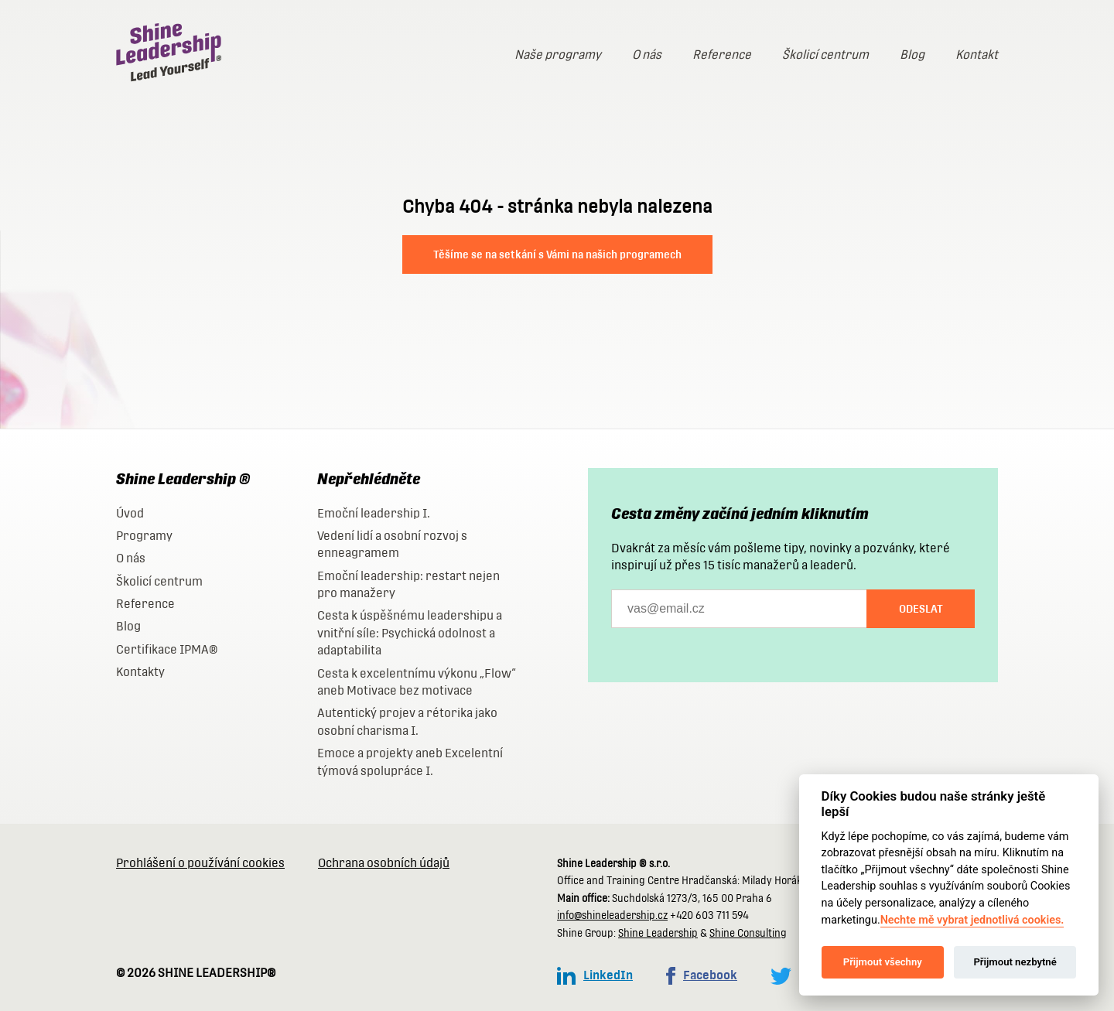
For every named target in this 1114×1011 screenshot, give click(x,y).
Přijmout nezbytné (1014, 962)
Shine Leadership (658, 933)
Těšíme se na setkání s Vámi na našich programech (557, 254)
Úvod (130, 513)
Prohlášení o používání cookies (200, 863)
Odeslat (921, 609)
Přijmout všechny (882, 962)
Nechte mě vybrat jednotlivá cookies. (972, 920)
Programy (144, 535)
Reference (721, 54)
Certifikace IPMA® (166, 649)
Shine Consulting (748, 933)
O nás (646, 54)
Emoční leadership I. (373, 513)
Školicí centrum (825, 54)
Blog (912, 54)
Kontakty (140, 671)
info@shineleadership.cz (612, 915)
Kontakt (976, 54)
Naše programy (557, 54)
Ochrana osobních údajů (383, 863)
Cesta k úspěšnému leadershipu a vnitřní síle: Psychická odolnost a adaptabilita (409, 632)
